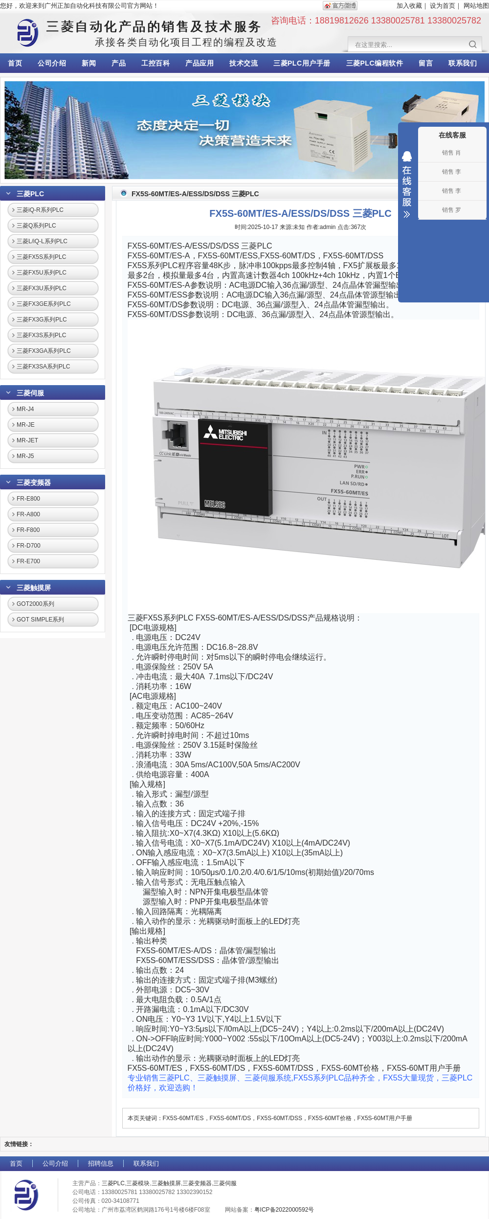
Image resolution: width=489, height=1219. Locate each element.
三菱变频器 (34, 482)
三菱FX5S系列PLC (41, 256)
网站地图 (476, 5)
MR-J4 (25, 409)
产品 (118, 63)
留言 (426, 63)
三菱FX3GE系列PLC (44, 303)
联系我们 (462, 63)
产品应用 (199, 63)
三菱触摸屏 (34, 588)
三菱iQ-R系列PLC (40, 210)
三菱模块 (138, 1183)
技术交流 (243, 63)
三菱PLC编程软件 (374, 63)
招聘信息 (100, 1163)
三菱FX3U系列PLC (42, 288)
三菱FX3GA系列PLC (44, 350)
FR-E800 (28, 498)
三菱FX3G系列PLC (42, 319)
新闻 (89, 63)
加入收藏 (409, 5)
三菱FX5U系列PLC (42, 272)
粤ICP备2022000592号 (284, 1209)
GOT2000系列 (35, 603)
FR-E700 (28, 561)
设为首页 (442, 5)
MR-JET (27, 440)
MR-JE (26, 424)
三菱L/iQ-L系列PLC (42, 241)
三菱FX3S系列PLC (41, 335)
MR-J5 (25, 456)
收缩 (407, 184)
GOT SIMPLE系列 (40, 619)
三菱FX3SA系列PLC (43, 366)
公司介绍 (52, 63)
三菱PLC (30, 194)
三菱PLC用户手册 (302, 63)
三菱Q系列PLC (36, 225)
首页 (15, 63)
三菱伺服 (30, 393)
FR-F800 (28, 530)
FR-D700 (29, 545)
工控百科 (155, 63)
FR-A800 (28, 514)
